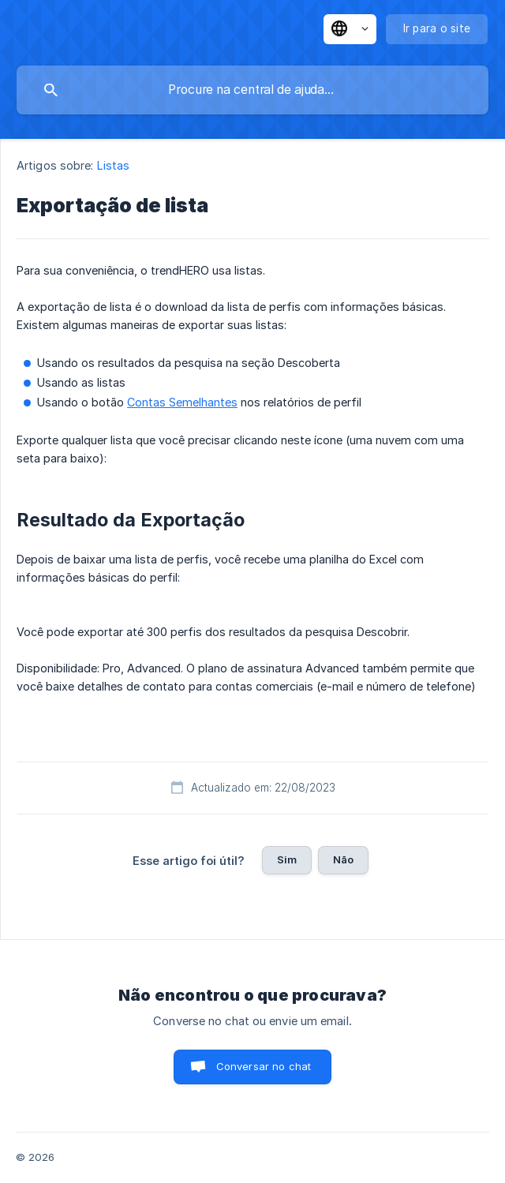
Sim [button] (287, 859)
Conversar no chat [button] (264, 1066)
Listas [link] (113, 165)
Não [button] (343, 859)
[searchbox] (252, 90)
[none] (350, 29)
